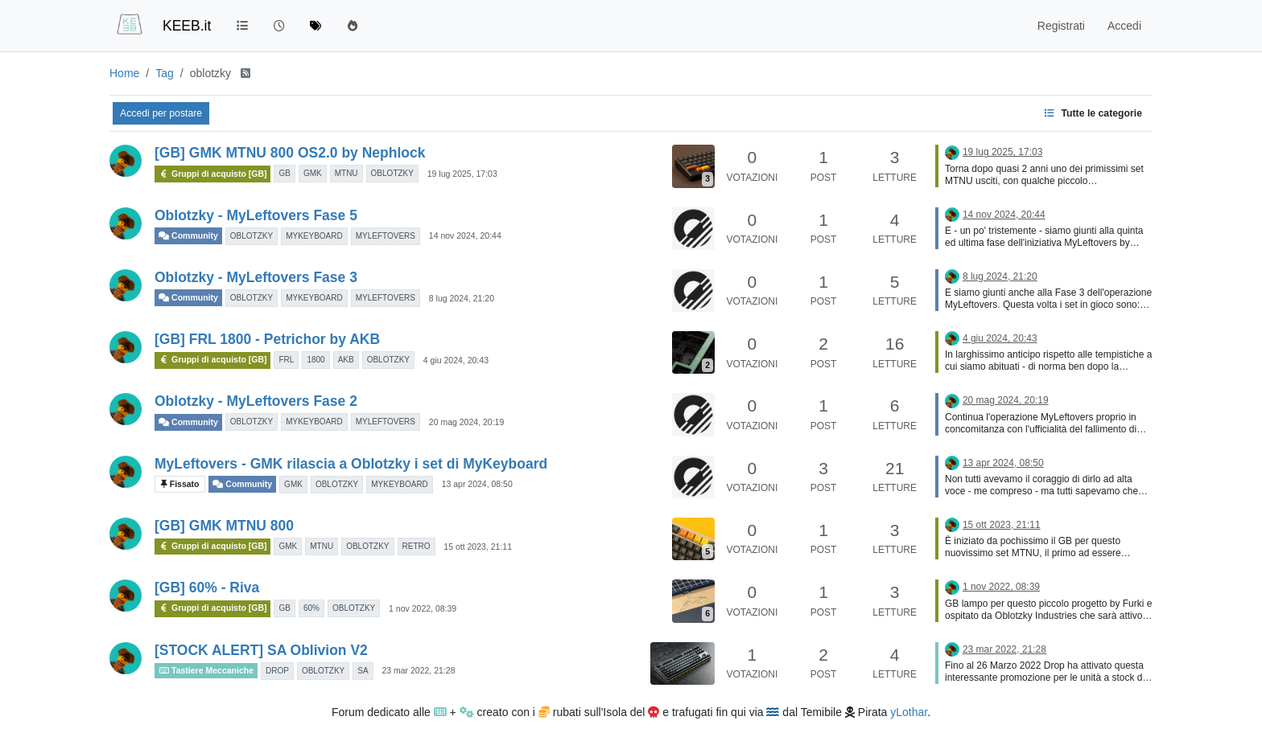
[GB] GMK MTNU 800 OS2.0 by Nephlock (290, 153)
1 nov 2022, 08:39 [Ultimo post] (1001, 586)
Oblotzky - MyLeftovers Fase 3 (256, 277)
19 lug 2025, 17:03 (462, 173)
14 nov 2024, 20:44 (465, 235)
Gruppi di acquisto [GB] (212, 174)
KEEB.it (187, 26)
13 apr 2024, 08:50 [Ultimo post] (1003, 463)
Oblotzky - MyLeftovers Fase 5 (256, 215)
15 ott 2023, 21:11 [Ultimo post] (1002, 524)
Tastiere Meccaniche (206, 670)
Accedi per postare (161, 113)
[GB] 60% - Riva (207, 587)
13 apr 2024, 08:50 (477, 484)
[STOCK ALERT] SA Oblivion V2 (261, 650)
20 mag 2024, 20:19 (466, 422)
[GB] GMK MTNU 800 (224, 526)
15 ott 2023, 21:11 (477, 546)
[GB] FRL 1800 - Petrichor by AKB (267, 339)
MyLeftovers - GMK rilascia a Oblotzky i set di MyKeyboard (351, 464)
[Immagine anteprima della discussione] (693, 166)
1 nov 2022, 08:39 (422, 608)
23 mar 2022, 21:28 (418, 670)
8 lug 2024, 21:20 (461, 298)
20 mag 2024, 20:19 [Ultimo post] (1006, 400)
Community (188, 236)
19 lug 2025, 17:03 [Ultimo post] (1002, 152)
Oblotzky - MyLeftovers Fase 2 (256, 401)
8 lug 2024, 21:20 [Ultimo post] (1000, 276)
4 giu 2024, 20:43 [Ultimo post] (1000, 338)
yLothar (908, 712)
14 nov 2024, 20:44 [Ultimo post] (1004, 214)
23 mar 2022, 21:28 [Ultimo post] (1004, 649)
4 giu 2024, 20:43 (456, 360)
